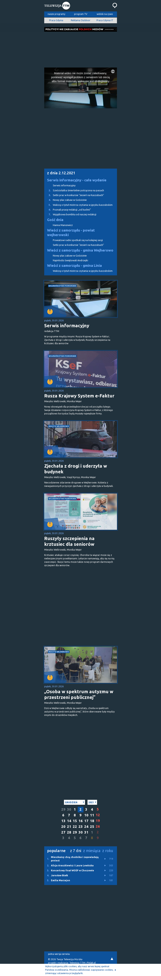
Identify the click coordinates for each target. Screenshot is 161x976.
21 (69, 827)
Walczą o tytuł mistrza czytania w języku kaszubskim (78, 205)
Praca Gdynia (56, 20)
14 (69, 821)
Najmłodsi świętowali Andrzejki (70, 260)
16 (80, 821)
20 (63, 827)
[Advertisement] (80, 48)
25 (92, 827)
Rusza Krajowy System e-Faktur (79, 395)
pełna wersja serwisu (59, 954)
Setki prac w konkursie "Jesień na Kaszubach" (74, 195)
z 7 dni (75, 850)
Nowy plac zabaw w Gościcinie (65, 200)
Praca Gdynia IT (104, 20)
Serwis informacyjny (64, 185)
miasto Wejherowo (59, 426)
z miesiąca (91, 850)
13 (63, 821)
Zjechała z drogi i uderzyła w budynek (75, 468)
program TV (80, 14)
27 (63, 832)
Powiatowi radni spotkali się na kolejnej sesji (78, 240)
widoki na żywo (105, 14)
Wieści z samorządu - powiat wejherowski (71, 232)
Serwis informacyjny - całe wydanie (76, 180)
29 (63, 809)
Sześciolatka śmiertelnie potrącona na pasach (74, 190)
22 (75, 827)
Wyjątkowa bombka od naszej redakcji (70, 214)
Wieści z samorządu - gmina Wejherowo (80, 250)
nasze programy (56, 14)
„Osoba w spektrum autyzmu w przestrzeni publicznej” (78, 694)
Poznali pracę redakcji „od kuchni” (67, 210)
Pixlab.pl (91, 963)
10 (86, 815)
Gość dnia (55, 220)
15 (75, 821)
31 (86, 832)
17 (86, 821)
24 (86, 827)
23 (80, 827)
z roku (107, 850)
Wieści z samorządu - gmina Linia (74, 266)
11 (92, 815)
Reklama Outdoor (80, 20)
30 (69, 809)
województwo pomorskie (62, 286)
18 (92, 821)
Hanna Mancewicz (63, 225)
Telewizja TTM (77, 963)
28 (69, 832)
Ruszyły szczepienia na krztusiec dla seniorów (69, 541)
